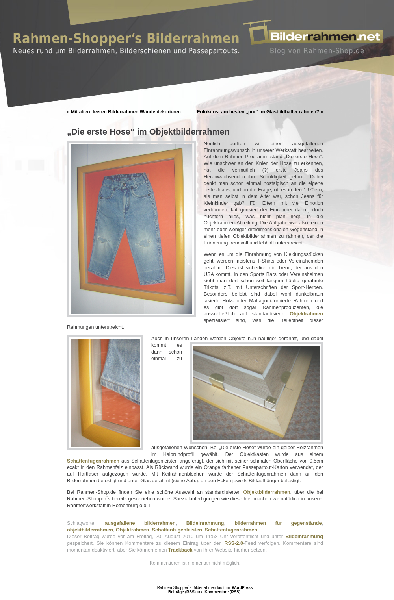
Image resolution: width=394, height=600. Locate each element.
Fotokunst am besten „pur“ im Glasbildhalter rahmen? (258, 112)
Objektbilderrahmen (266, 492)
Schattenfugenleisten (177, 530)
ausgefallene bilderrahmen (140, 523)
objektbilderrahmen (90, 530)
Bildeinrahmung (205, 523)
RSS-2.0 (233, 543)
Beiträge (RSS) (182, 592)
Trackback (180, 550)
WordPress (242, 587)
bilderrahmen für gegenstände (278, 523)
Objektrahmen (306, 314)
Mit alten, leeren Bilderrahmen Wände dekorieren (126, 112)
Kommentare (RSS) (222, 592)
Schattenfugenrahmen (93, 461)
